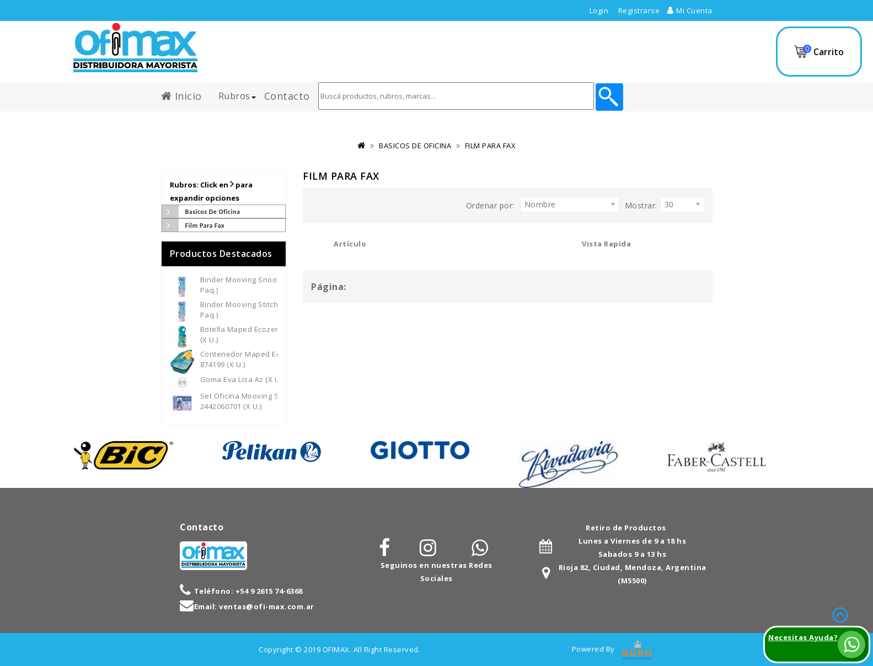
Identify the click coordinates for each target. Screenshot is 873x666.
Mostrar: (641, 205)
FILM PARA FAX (490, 146)
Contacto (287, 94)
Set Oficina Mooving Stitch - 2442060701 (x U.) (249, 401)
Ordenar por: (490, 205)
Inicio (181, 94)
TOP (840, 614)
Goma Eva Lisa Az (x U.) (242, 379)
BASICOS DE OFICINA (415, 146)
